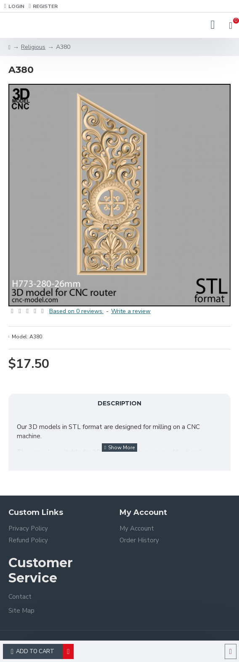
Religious (33, 47)
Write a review (131, 311)
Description (119, 403)
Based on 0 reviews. (76, 311)
